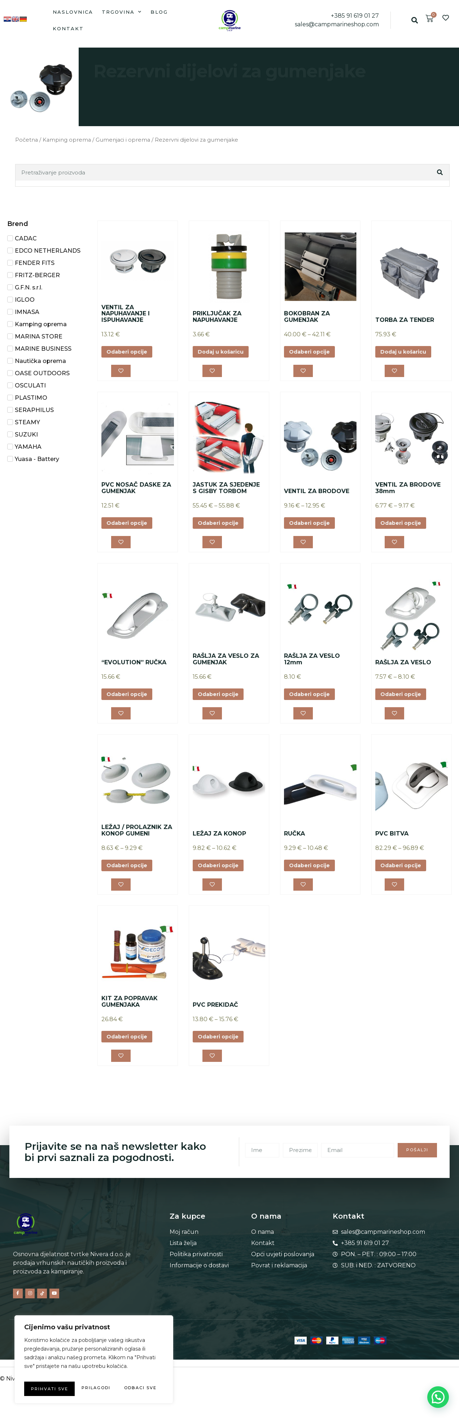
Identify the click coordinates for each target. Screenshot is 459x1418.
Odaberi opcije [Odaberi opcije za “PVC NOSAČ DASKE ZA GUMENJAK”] (130, 526)
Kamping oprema (67, 140)
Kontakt (68, 28)
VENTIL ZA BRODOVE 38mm (408, 490)
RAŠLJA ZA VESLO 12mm (312, 664)
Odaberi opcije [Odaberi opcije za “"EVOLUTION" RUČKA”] (130, 700)
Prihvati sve (94, 1389)
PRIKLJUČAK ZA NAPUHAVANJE (217, 316)
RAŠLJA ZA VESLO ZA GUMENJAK (226, 664)
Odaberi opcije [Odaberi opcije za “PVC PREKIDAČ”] (221, 1048)
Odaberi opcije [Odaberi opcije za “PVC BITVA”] (404, 873)
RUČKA (294, 841)
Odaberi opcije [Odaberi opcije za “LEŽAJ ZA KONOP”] (221, 873)
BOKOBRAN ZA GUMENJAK (307, 316)
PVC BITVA (391, 841)
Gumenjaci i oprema (123, 140)
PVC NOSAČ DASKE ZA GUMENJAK (136, 490)
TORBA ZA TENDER (404, 319)
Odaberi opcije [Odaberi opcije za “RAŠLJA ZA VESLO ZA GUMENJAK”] (221, 700)
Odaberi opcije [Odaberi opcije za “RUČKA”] (313, 873)
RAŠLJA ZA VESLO (403, 667)
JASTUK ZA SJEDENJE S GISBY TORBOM (226, 490)
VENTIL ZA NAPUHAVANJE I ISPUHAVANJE (125, 313)
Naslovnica (73, 12)
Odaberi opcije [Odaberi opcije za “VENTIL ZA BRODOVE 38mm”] (404, 526)
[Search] (441, 172)
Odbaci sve (126, 1374)
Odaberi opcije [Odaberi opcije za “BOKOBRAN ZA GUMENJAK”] (313, 352)
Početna (26, 140)
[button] (415, 20)
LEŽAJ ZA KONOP (219, 841)
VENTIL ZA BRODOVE (316, 493)
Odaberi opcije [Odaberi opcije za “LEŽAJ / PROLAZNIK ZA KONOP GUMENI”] (130, 873)
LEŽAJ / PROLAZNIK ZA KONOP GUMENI (136, 838)
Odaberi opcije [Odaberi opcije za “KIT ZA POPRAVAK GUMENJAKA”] (130, 1048)
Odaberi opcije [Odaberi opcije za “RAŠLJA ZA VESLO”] (404, 700)
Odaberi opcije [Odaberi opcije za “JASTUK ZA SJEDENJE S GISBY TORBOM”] (221, 526)
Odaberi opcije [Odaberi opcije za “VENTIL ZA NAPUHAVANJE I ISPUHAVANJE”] (130, 352)
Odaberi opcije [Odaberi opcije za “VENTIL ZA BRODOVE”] (313, 526)
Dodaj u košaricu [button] (224, 352)
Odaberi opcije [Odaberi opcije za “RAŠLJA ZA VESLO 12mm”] (313, 700)
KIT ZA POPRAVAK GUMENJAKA (129, 1012)
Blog (159, 12)
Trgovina (122, 11)
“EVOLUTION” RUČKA (133, 667)
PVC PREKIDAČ (215, 1015)
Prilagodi (56, 1374)
